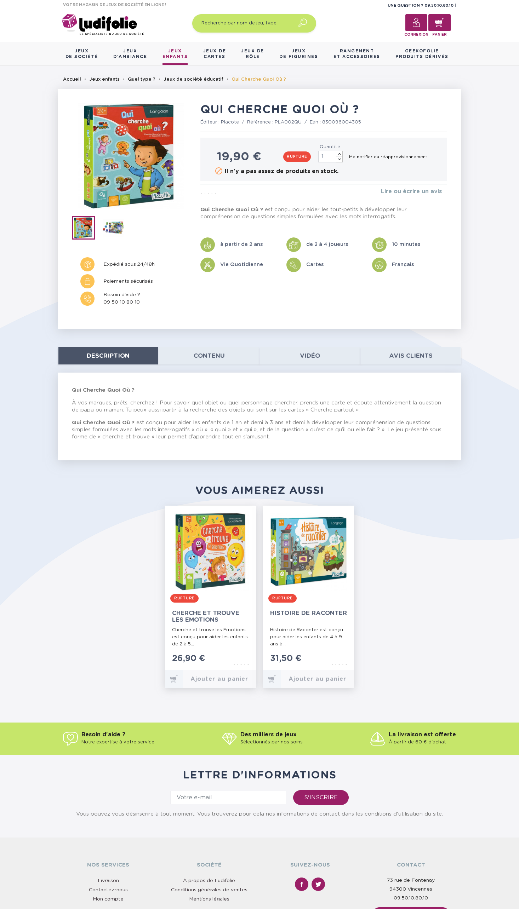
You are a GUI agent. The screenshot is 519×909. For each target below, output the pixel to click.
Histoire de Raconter (308, 613)
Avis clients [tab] (411, 356)
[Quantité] (330, 156)
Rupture (297, 157)
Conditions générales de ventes (209, 889)
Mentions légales (209, 899)
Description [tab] (108, 356)
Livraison (108, 880)
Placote (230, 122)
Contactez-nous (108, 889)
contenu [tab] (209, 356)
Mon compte (108, 899)
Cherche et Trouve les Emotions (205, 616)
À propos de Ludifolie (209, 880)
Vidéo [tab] (310, 356)
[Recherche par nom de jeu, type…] (254, 23)
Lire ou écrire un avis (411, 191)
